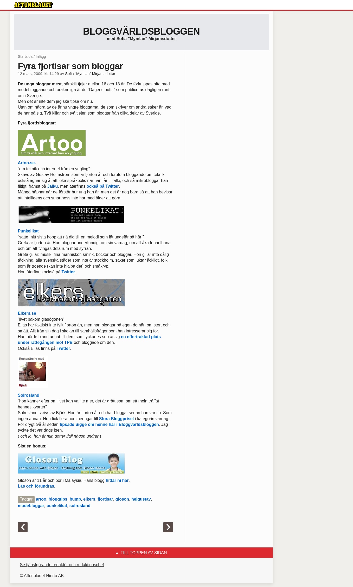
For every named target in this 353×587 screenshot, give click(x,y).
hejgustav (141, 499)
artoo (41, 499)
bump (75, 499)
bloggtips (58, 499)
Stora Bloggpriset (116, 418)
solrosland (80, 505)
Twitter (68, 272)
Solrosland (29, 395)
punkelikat (57, 505)
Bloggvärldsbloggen (141, 31)
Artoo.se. (27, 163)
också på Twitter (103, 186)
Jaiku (52, 186)
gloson (122, 499)
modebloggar (31, 505)
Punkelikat (28, 231)
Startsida (25, 56)
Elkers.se (27, 313)
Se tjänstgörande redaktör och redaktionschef (62, 565)
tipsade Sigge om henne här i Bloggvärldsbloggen (109, 424)
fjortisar (105, 499)
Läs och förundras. (36, 486)
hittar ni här (117, 480)
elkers (89, 499)
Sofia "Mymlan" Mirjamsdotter (90, 74)
